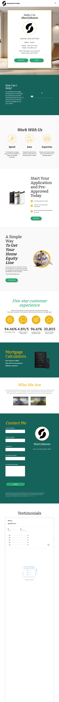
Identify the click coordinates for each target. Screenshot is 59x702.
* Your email (15, 448)
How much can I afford (12, 360)
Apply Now (21, 60)
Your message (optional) (15, 470)
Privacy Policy (32, 496)
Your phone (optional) (15, 457)
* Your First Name (15, 430)
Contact (36, 60)
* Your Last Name (15, 439)
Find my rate (11, 280)
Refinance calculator (11, 365)
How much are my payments (13, 363)
